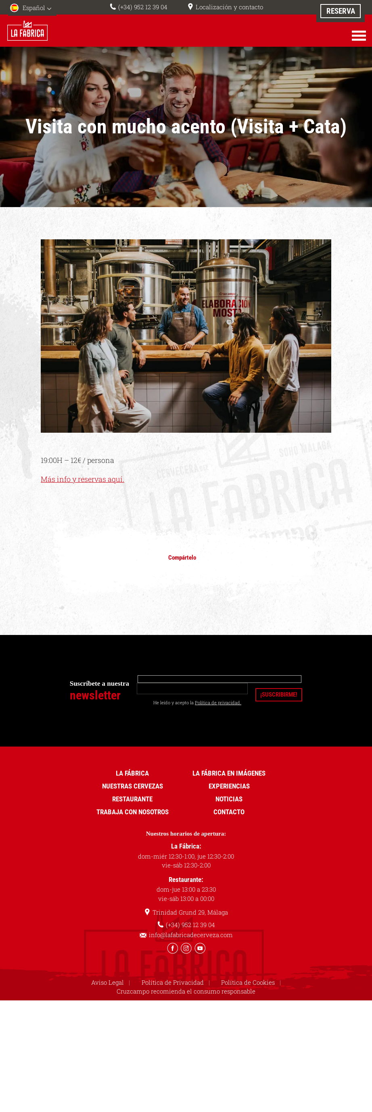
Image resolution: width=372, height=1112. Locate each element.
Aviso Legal (107, 982)
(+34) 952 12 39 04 (142, 7)
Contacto (229, 812)
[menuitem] (32, 9)
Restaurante (132, 799)
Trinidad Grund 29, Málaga (190, 912)
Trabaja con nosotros (132, 812)
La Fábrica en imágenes (228, 773)
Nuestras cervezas (132, 786)
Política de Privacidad (173, 982)
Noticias (228, 799)
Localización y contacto (229, 7)
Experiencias (229, 786)
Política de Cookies (248, 982)
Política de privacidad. (218, 702)
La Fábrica (132, 773)
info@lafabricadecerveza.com (191, 935)
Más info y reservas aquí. (82, 479)
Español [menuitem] (34, 8)
